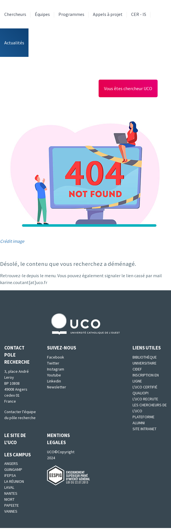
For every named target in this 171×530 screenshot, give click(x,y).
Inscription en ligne (146, 378)
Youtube (54, 375)
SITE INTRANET (144, 428)
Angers (11, 463)
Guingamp (13, 469)
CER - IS (138, 14)
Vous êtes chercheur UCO (128, 88)
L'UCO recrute (145, 398)
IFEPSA (10, 475)
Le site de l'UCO (15, 439)
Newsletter (56, 387)
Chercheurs (15, 14)
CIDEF (137, 369)
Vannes (10, 511)
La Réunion (14, 481)
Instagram (55, 369)
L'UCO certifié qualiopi (145, 390)
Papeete (11, 505)
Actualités (14, 42)
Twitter (53, 363)
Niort (9, 499)
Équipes (42, 14)
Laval (9, 487)
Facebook (55, 357)
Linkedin (54, 381)
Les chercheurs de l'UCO (150, 407)
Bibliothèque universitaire (145, 360)
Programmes (71, 14)
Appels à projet (108, 14)
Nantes (10, 493)
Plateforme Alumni (143, 419)
